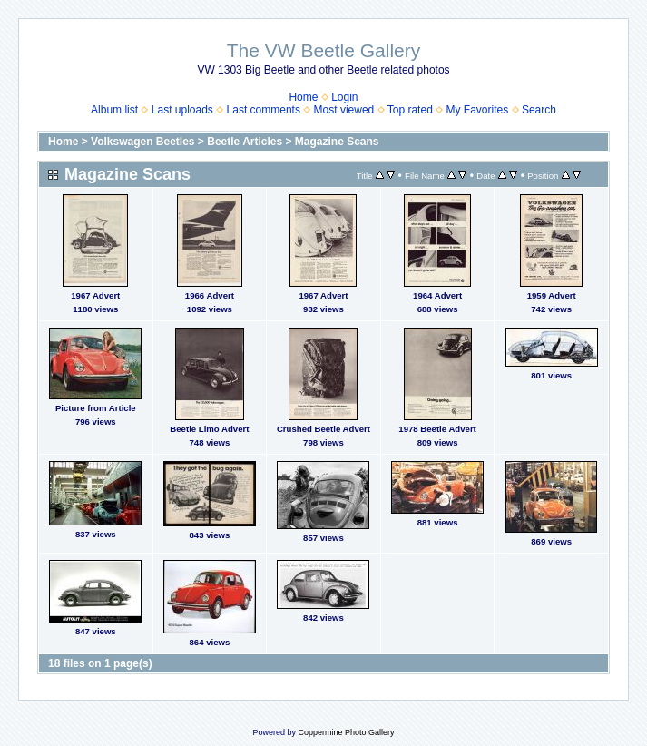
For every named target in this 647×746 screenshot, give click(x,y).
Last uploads (182, 109)
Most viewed (344, 109)
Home (303, 97)
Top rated (410, 109)
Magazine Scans (337, 141)
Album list (114, 109)
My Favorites (477, 109)
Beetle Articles (244, 141)
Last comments (263, 109)
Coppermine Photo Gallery (346, 732)
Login (344, 97)
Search (539, 109)
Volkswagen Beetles (143, 141)
